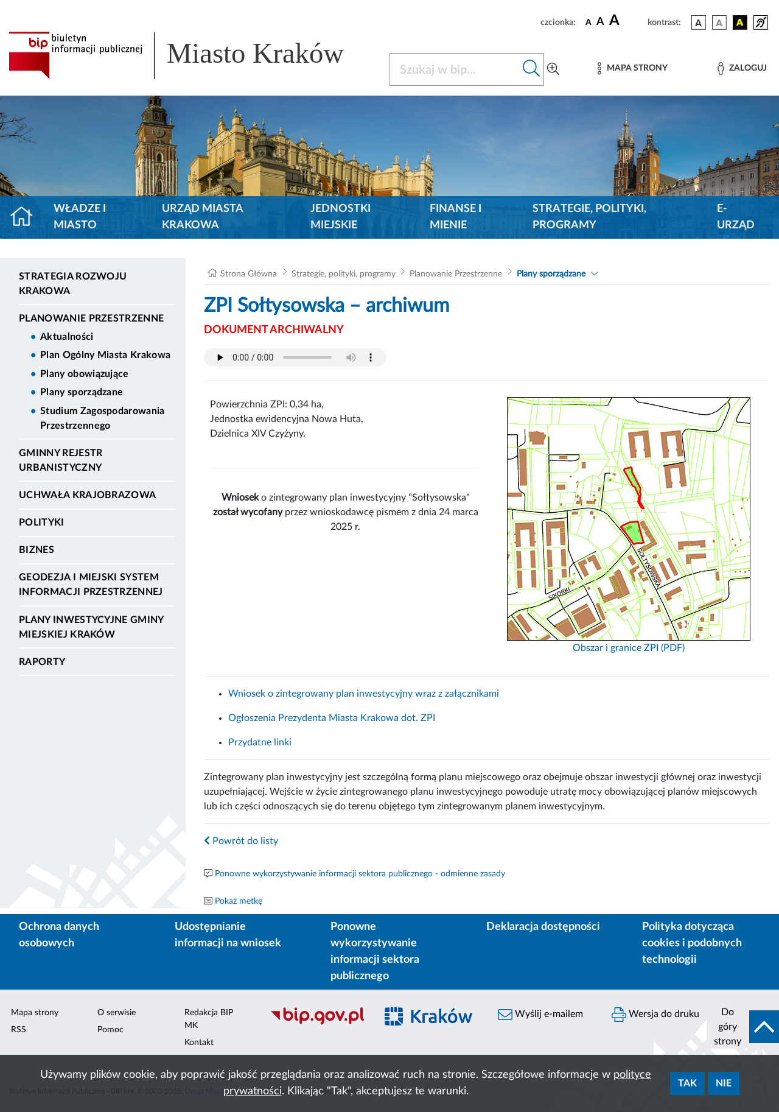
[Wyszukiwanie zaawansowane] (553, 69)
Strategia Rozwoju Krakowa (73, 284)
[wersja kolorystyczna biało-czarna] (719, 22)
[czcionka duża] (626, 21)
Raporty (42, 662)
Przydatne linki (260, 742)
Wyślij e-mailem (540, 1014)
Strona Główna (248, 274)
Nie (724, 1083)
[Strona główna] (26, 217)
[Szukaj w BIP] (455, 69)
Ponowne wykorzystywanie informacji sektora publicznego (374, 951)
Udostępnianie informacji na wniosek (228, 935)
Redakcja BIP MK (208, 1019)
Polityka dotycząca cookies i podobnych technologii (692, 943)
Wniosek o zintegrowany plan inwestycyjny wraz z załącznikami (363, 694)
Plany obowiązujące (84, 374)
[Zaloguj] (742, 68)
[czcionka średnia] (600, 22)
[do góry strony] (743, 1027)
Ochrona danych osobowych (59, 935)
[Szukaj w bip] (531, 69)
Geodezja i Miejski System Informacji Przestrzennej (91, 584)
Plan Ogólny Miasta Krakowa (105, 355)
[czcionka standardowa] (588, 22)
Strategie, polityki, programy (589, 217)
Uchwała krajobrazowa (87, 495)
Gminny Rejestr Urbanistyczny (60, 460)
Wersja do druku (655, 1014)
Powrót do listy (241, 841)
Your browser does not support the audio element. (295, 357)
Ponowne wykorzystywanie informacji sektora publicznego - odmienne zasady (360, 874)
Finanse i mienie (455, 217)
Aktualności (67, 337)
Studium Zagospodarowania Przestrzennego (102, 418)
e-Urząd (736, 217)
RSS (18, 1030)
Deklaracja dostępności (543, 926)
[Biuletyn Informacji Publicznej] (317, 1023)
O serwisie (116, 1012)
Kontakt (199, 1042)
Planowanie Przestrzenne (91, 318)
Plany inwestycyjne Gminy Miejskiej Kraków (91, 627)
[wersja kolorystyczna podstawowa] (699, 22)
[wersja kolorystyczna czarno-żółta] (740, 22)
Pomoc (110, 1030)
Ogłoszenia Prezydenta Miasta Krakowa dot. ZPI (331, 718)
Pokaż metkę (238, 901)
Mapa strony (34, 1012)
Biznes (36, 550)
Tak (687, 1083)
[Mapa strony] (632, 68)
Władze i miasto (80, 217)
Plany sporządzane (81, 392)
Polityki (42, 522)
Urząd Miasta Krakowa (202, 217)
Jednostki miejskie (340, 217)
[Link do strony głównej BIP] (191, 55)
